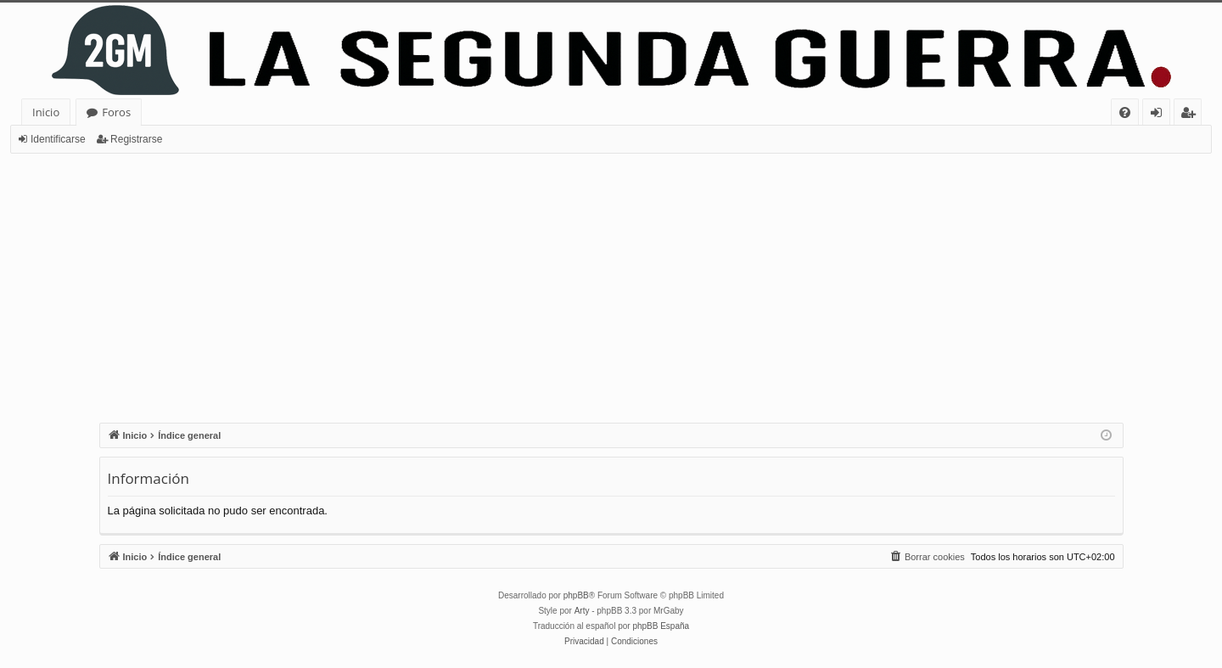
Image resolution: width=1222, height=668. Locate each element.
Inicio (45, 112)
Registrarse (136, 139)
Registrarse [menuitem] (1191, 115)
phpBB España (660, 626)
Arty (582, 610)
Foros (116, 112)
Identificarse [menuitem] (1160, 115)
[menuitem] (1125, 112)
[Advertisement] (611, 281)
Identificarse (58, 139)
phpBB (576, 595)
